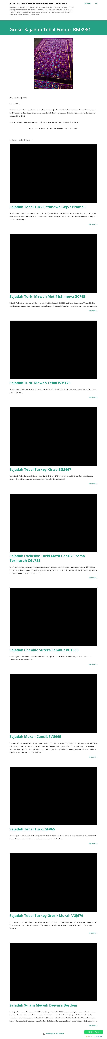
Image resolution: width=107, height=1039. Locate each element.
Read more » (93, 224)
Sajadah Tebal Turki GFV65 (32, 829)
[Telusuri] (87, 3)
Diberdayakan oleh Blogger (53, 1034)
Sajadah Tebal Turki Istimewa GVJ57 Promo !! (48, 207)
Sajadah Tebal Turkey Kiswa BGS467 (40, 469)
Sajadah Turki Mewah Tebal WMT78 (40, 383)
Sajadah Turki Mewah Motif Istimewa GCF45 (47, 296)
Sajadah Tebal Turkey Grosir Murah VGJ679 (46, 915)
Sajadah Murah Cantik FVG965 (35, 736)
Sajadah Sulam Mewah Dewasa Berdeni (43, 1005)
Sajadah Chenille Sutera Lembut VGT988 (44, 650)
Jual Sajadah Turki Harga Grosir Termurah (38, 3)
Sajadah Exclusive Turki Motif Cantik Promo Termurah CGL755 (47, 558)
